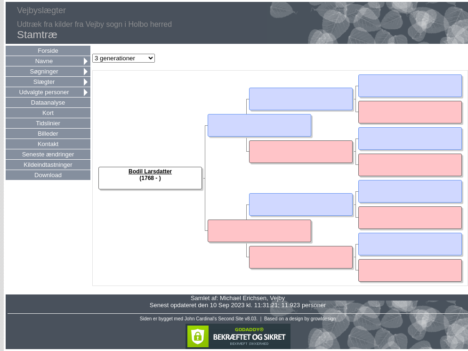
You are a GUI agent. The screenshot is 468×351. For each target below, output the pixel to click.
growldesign (323, 318)
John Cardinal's (201, 318)
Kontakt (48, 143)
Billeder (48, 133)
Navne (44, 61)
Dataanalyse (48, 102)
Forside (48, 50)
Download (48, 175)
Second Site (230, 318)
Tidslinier (48, 123)
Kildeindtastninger (48, 164)
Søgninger (44, 71)
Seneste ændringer (48, 154)
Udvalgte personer (44, 92)
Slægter (44, 81)
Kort (48, 112)
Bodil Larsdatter (150, 171)
